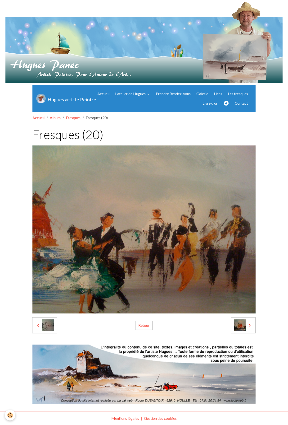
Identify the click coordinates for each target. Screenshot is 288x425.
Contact (241, 103)
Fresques (73, 117)
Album (55, 117)
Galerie (202, 93)
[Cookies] (10, 415)
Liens (218, 93)
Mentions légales (125, 418)
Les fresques (238, 93)
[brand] (61, 98)
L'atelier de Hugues (130, 93)
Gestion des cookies (160, 418)
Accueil (103, 93)
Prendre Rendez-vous (173, 93)
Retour (143, 325)
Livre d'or (210, 103)
